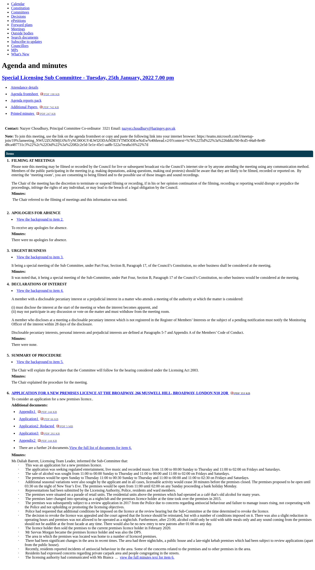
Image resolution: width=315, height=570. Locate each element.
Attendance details (24, 87)
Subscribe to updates (26, 42)
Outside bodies (22, 33)
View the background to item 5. (39, 362)
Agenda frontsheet (35, 94)
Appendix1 (38, 412)
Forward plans (22, 25)
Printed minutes (33, 113)
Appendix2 (38, 440)
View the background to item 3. (39, 257)
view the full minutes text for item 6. (147, 557)
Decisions (18, 16)
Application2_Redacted (46, 426)
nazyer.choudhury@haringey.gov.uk (148, 128)
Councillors (20, 46)
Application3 (39, 433)
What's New (20, 54)
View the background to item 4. (39, 291)
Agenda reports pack (26, 100)
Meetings (18, 29)
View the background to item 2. (39, 219)
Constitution (20, 8)
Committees (20, 12)
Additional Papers (35, 107)
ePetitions (18, 21)
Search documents (24, 37)
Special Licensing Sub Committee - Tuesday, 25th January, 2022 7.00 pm (88, 77)
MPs (14, 50)
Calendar (18, 4)
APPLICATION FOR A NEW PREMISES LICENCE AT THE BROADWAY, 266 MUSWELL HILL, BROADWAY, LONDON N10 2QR (130, 393)
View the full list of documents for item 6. (100, 448)
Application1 (38, 419)
